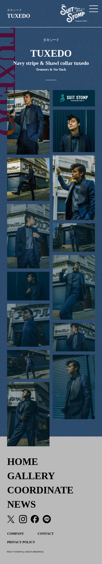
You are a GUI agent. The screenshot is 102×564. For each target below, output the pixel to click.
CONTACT (46, 534)
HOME (22, 462)
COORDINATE (40, 490)
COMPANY (15, 534)
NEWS (21, 504)
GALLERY (31, 476)
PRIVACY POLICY (21, 542)
